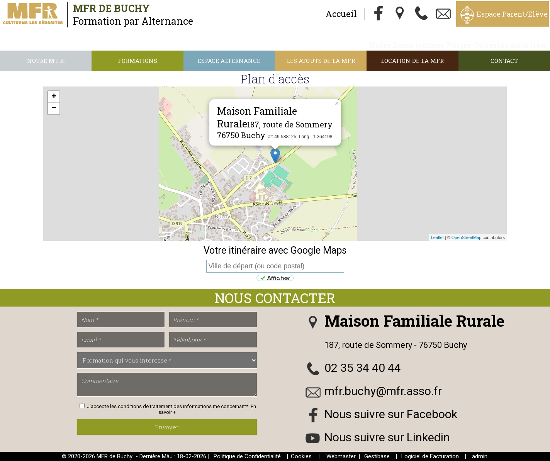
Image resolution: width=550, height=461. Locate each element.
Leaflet (437, 237)
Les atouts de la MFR (321, 60)
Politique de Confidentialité (247, 456)
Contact (504, 60)
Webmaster (341, 456)
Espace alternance (229, 60)
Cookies (301, 456)
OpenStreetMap (467, 237)
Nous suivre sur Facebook (390, 414)
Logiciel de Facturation (430, 456)
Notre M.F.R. (46, 60)
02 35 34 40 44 (362, 368)
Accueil (341, 13)
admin (479, 456)
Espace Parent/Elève (512, 14)
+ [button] (53, 97)
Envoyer (167, 427)
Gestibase (377, 456)
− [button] (53, 108)
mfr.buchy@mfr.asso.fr (383, 391)
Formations (137, 60)
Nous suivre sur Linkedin (387, 437)
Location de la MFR (412, 60)
